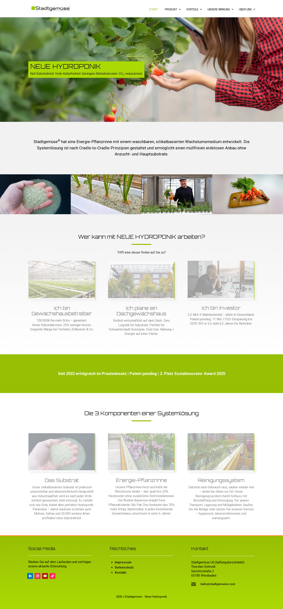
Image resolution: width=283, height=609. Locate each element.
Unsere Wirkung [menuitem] (219, 9)
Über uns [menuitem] (245, 9)
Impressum (123, 562)
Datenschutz (124, 567)
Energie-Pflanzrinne (141, 482)
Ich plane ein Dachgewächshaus (141, 312)
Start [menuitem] (153, 9)
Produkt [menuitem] (171, 9)
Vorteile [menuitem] (192, 9)
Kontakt (120, 572)
